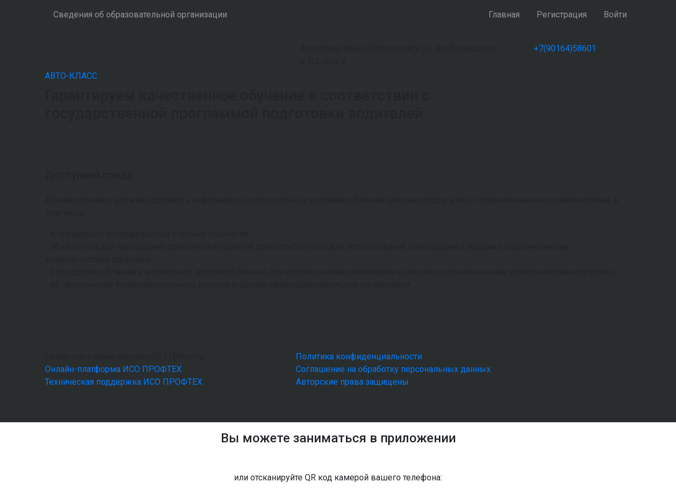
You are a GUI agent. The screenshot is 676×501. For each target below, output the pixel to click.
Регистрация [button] (562, 15)
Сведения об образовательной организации (140, 15)
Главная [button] (504, 15)
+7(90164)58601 (565, 48)
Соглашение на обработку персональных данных (393, 369)
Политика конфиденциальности (359, 356)
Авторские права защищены (352, 382)
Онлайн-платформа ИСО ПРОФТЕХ (113, 369)
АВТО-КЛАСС (71, 76)
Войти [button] (615, 15)
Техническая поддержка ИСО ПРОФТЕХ (123, 382)
